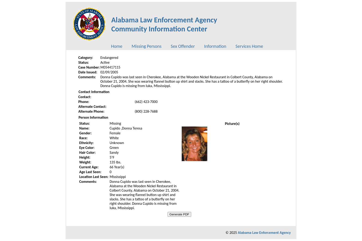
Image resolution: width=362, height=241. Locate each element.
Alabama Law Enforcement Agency (264, 232)
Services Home (249, 46)
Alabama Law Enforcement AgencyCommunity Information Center (164, 24)
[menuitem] (116, 46)
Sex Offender (183, 46)
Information (215, 46)
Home (116, 46)
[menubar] (187, 46)
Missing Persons (147, 46)
